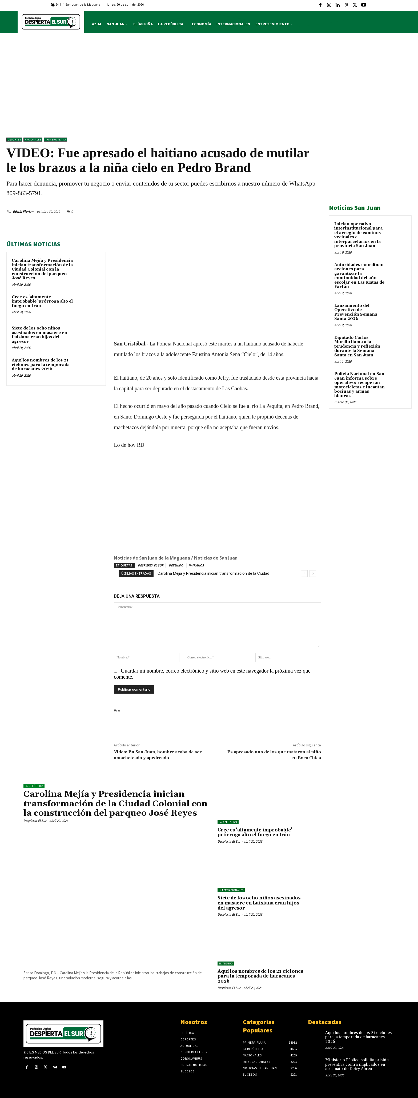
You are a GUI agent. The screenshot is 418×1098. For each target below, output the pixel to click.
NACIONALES (32, 140)
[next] (313, 573)
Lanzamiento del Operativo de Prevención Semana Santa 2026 (355, 312)
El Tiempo (226, 963)
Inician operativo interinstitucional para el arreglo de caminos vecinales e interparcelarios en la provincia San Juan (358, 235)
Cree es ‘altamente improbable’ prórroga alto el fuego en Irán (42, 301)
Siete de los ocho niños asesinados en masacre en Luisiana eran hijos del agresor (39, 335)
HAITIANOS (196, 565)
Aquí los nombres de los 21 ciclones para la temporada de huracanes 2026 (41, 365)
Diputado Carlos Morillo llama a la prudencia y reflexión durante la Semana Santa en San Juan (357, 346)
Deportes (14, 140)
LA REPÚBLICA (34, 786)
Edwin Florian (23, 211)
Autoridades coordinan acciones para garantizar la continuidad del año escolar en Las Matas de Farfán (359, 275)
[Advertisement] (209, 86)
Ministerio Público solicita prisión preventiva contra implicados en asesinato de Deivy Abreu (357, 1064)
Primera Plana (55, 140)
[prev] (304, 573)
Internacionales (231, 890)
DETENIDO (176, 565)
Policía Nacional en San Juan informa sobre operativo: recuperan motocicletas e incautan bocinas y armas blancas (359, 385)
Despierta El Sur (34, 820)
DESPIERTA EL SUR (150, 565)
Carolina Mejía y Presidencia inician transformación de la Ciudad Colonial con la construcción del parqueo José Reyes (42, 269)
